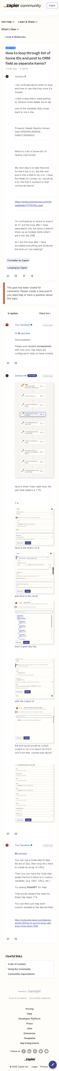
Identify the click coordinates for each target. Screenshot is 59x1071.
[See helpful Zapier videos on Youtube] (46, 1051)
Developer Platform (29, 1018)
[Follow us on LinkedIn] (29, 1051)
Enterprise (29, 1033)
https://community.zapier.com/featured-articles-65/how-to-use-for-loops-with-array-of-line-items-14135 (33, 923)
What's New (10, 29)
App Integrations (29, 1043)
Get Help (8, 21)
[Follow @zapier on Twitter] (41, 1051)
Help (29, 1013)
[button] (52, 5)
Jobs (29, 1028)
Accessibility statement (39, 998)
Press (29, 1023)
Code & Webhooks (16, 37)
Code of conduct (17, 964)
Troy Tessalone (22, 324)
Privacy (44, 1066)
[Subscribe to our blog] (35, 1051)
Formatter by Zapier (18, 260)
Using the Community (19, 969)
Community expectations (21, 974)
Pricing (29, 1008)
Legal (34, 1066)
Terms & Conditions (18, 998)
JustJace (19, 76)
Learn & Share (28, 21)
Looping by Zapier (17, 267)
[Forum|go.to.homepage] (23, 5)
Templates (29, 1038)
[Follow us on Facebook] (24, 1051)
